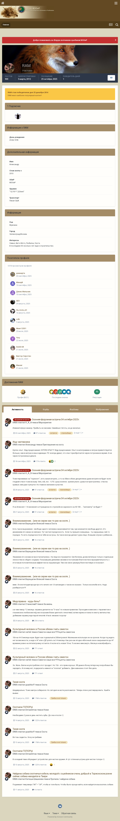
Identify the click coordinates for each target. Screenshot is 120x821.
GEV (18, 301)
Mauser (19, 365)
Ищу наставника (21, 442)
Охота (54, 523)
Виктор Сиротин (23, 356)
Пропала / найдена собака (62, 779)
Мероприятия (45, 422)
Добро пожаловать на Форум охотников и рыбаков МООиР (60, 40)
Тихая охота (19, 682)
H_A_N (28, 422)
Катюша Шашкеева (34, 779)
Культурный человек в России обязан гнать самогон (40, 629)
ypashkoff (30, 685)
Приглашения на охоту (53, 445)
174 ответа (39, 461)
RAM (15, 422)
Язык (47, 813)
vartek (28, 632)
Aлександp (30, 445)
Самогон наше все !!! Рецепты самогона (56, 632)
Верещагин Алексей (34, 523)
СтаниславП (31, 604)
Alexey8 (19, 282)
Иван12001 (21, 328)
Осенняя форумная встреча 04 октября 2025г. (56, 419)
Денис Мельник (23, 291)
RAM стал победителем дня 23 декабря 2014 (28, 92)
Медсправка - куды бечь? (26, 601)
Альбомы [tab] (74, 409)
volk (18, 319)
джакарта (20, 273)
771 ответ (37, 648)
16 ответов (38, 540)
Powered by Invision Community (60, 817)
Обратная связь (68, 813)
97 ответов (40, 433)
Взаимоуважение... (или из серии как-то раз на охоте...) (41, 520)
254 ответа (38, 621)
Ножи (46, 710)
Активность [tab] (17, 409)
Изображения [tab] (102, 409)
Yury (18, 337)
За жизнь (48, 604)
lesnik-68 (20, 347)
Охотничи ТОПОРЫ (23, 707)
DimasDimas (31, 710)
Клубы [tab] (46, 409)
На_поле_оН (21, 310)
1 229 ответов (39, 720)
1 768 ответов (39, 698)
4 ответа (37, 790)
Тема (55, 813)
